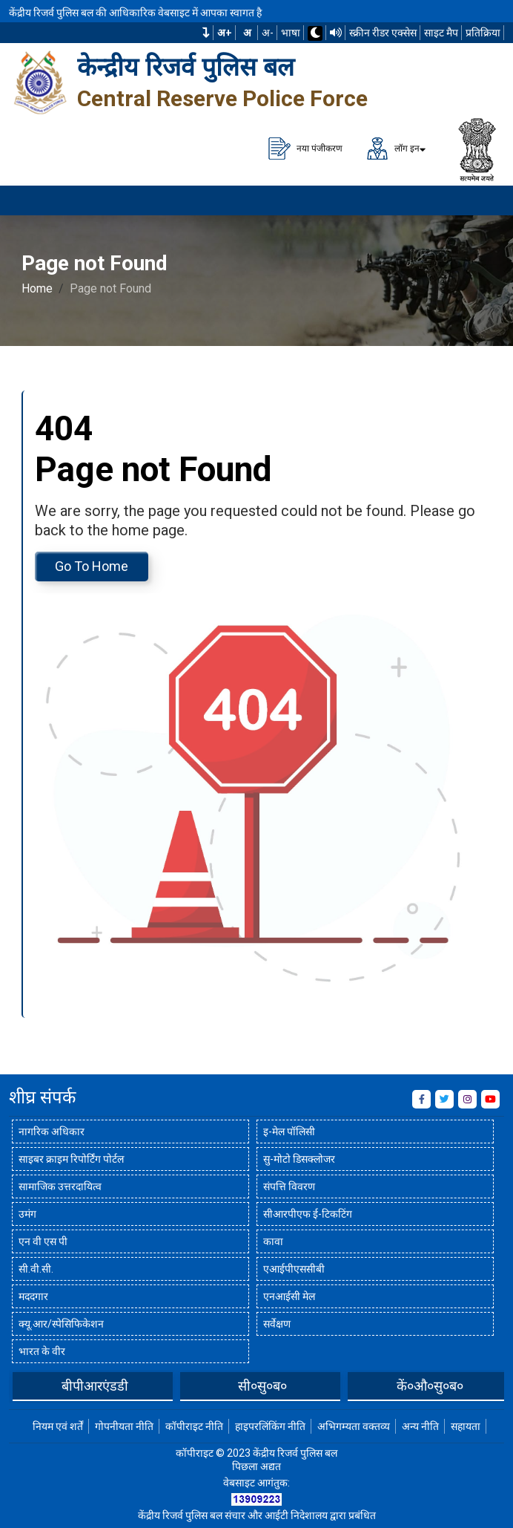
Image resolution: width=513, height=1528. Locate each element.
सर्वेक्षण (277, 1324)
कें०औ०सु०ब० (430, 1386)
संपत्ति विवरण (289, 1186)
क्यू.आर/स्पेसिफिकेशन (61, 1324)
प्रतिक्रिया (483, 33)
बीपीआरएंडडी (95, 1386)
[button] (206, 33)
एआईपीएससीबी (294, 1269)
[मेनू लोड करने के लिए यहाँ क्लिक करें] (483, 200)
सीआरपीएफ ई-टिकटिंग (307, 1214)
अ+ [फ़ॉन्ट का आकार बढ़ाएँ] (224, 32)
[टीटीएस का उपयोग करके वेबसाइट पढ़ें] (336, 32)
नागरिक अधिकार (52, 1131)
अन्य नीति (420, 1426)
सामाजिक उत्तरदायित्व (60, 1186)
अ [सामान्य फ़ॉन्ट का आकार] (247, 32)
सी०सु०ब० (262, 1386)
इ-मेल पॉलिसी (289, 1131)
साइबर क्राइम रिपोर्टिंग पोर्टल (71, 1159)
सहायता (465, 1426)
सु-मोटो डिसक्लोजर (299, 1159)
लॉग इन (393, 148)
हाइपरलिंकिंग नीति (270, 1426)
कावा (273, 1241)
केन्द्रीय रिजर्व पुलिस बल (185, 66)
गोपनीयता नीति (124, 1426)
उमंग (27, 1214)
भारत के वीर (42, 1351)
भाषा (290, 32)
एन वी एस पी (43, 1241)
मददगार (33, 1296)
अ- (268, 32)
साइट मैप (441, 33)
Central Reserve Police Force (222, 98)
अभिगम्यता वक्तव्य (353, 1426)
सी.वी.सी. (36, 1269)
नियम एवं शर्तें (58, 1426)
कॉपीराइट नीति (194, 1426)
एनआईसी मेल (289, 1296)
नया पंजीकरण (305, 148)
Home (37, 288)
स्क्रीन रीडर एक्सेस (383, 33)
